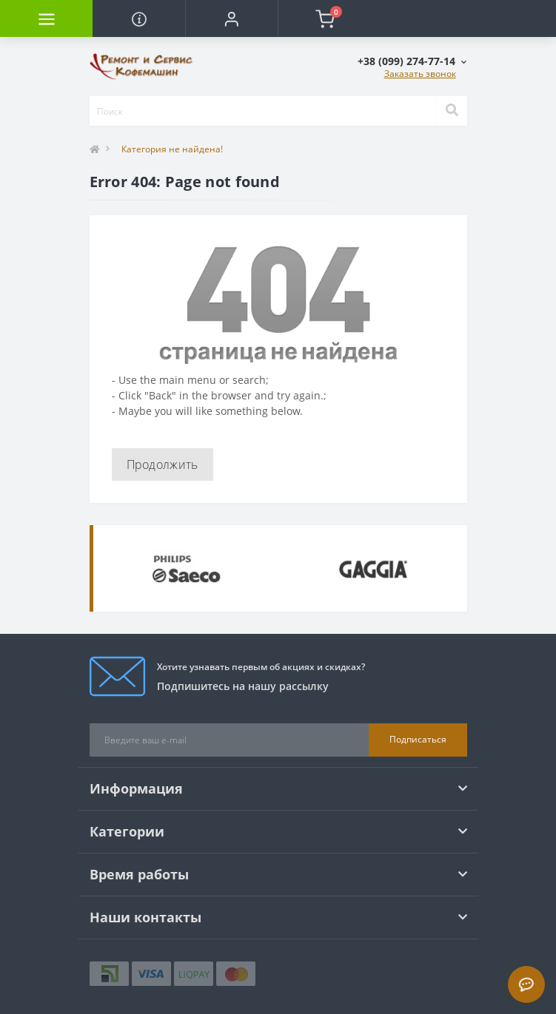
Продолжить (162, 464)
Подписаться (417, 739)
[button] (231, 18)
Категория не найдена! (172, 149)
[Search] (451, 111)
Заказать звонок (420, 73)
